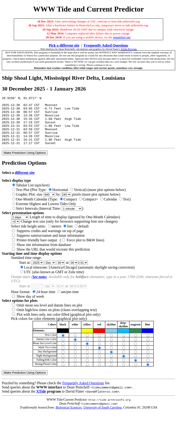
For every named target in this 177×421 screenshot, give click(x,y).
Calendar (108, 209)
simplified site (121, 37)
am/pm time (68, 301)
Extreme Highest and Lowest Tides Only (44, 213)
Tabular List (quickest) (31, 195)
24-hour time (43, 301)
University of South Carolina (102, 417)
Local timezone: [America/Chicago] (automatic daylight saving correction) (77, 277)
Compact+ (88, 209)
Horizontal (58, 199)
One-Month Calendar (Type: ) (71, 209)
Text (124, 209)
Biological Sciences (69, 417)
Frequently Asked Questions (83, 393)
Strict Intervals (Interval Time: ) (47, 218)
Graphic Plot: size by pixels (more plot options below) (66, 204)
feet (68, 236)
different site (25, 182)
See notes (39, 286)
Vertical (77, 199)
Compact (68, 209)
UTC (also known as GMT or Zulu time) (52, 282)
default (81, 236)
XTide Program (129, 49)
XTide (41, 401)
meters (55, 236)
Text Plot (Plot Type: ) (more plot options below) (69, 199)
